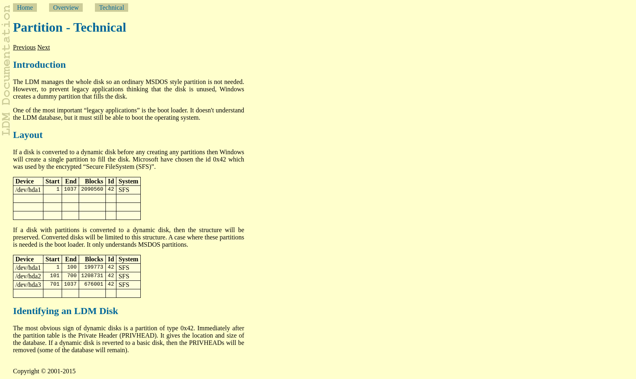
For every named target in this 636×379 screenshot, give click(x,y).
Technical (111, 7)
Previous (24, 47)
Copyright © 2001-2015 (44, 371)
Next (43, 47)
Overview (66, 7)
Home (25, 7)
